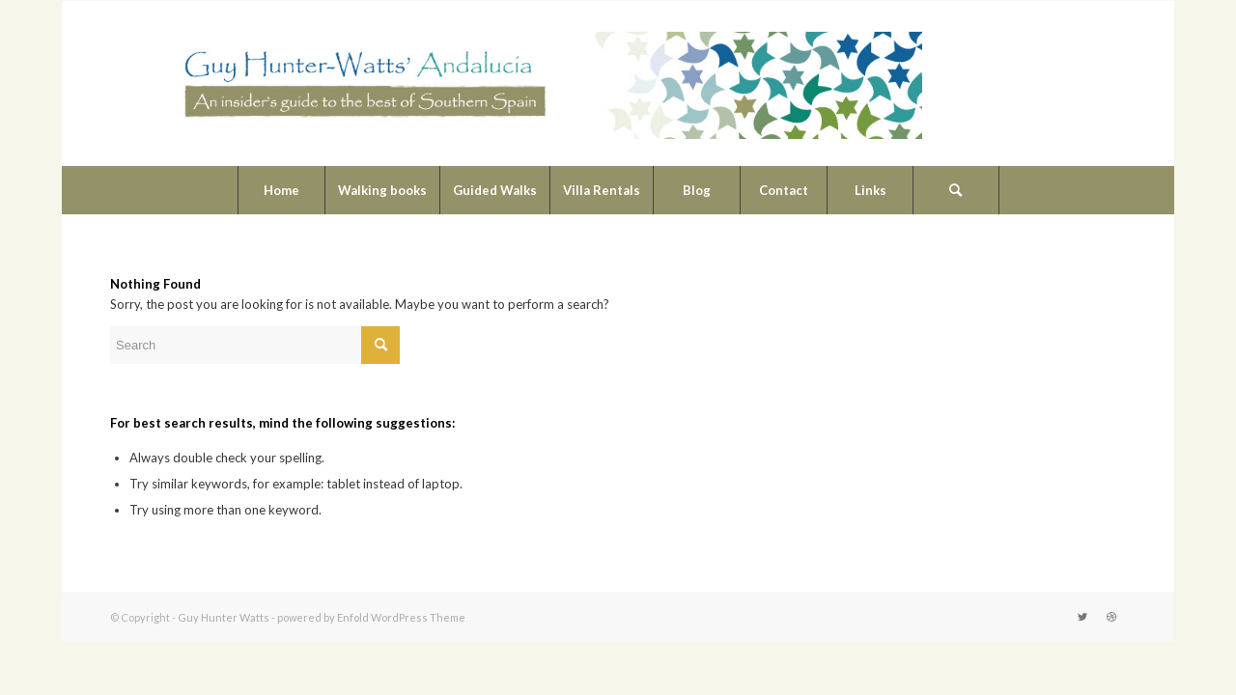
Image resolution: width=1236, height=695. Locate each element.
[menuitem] (281, 190)
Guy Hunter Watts (223, 617)
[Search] (956, 190)
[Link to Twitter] (1082, 616)
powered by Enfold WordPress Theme (371, 617)
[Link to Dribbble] (1111, 616)
